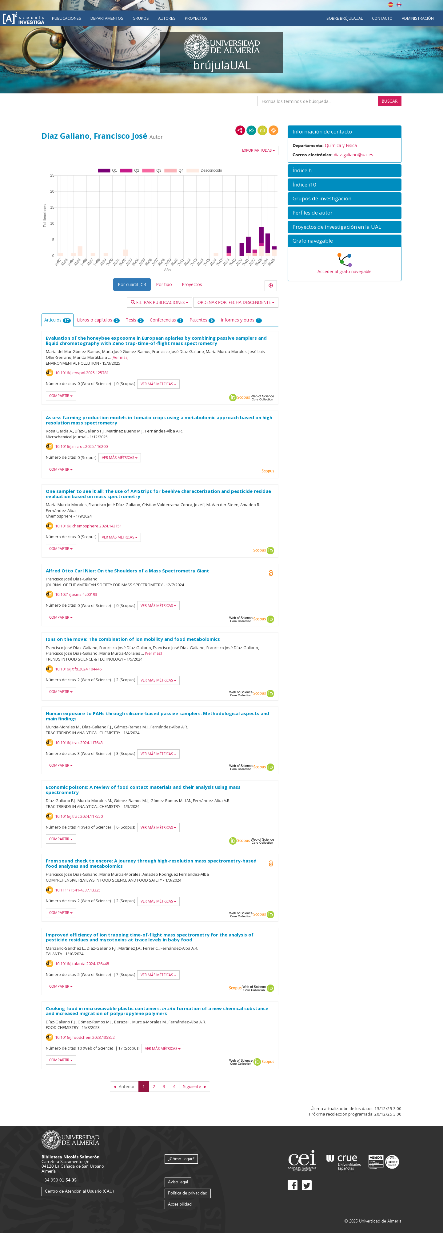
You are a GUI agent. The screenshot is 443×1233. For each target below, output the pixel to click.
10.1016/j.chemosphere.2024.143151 (88, 526)
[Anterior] (124, 1086)
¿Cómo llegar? (181, 1158)
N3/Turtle (262, 130)
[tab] (344, 132)
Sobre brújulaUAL (344, 18)
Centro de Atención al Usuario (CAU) (79, 1191)
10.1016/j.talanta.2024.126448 (82, 963)
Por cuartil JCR (132, 284)
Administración (418, 18)
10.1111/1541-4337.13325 (78, 890)
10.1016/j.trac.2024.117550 (79, 816)
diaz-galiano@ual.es (353, 155)
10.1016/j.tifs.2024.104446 (78, 669)
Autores (167, 18)
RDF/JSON (273, 130)
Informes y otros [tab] (241, 320)
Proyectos (196, 18)
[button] (344, 132)
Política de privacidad (187, 1193)
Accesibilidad (180, 1204)
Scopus (243, 397)
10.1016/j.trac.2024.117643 (79, 742)
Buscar (389, 101)
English (399, 4)
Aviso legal (178, 1182)
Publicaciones (66, 18)
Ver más (120, 357)
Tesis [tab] (135, 320)
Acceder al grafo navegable (344, 271)
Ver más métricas (158, 384)
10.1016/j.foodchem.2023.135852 (85, 1037)
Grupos (141, 18)
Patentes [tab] (202, 320)
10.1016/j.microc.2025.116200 (81, 446)
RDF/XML (240, 130)
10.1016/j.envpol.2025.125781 (82, 372)
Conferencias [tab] (166, 320)
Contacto (382, 18)
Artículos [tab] (57, 320)
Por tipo (164, 284)
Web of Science (262, 397)
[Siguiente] (194, 1086)
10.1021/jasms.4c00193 (76, 594)
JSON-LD (251, 130)
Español (390, 4)
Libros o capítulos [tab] (98, 320)
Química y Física (341, 145)
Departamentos (106, 18)
